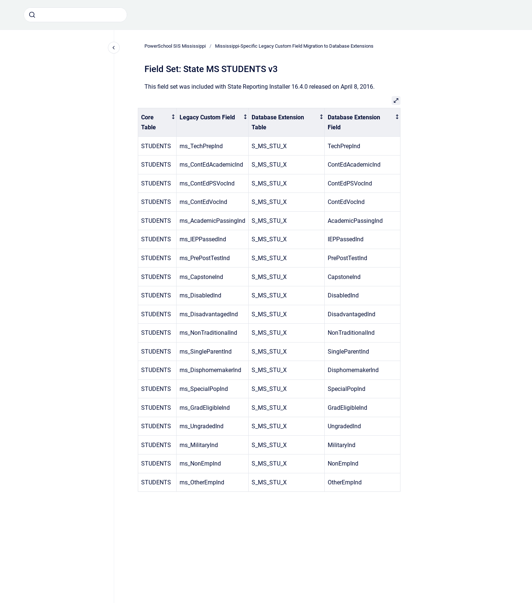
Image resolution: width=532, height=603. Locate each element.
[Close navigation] (114, 48)
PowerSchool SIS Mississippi (175, 46)
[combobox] (75, 15)
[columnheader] (157, 122)
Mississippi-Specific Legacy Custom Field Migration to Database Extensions (294, 46)
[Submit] (32, 15)
